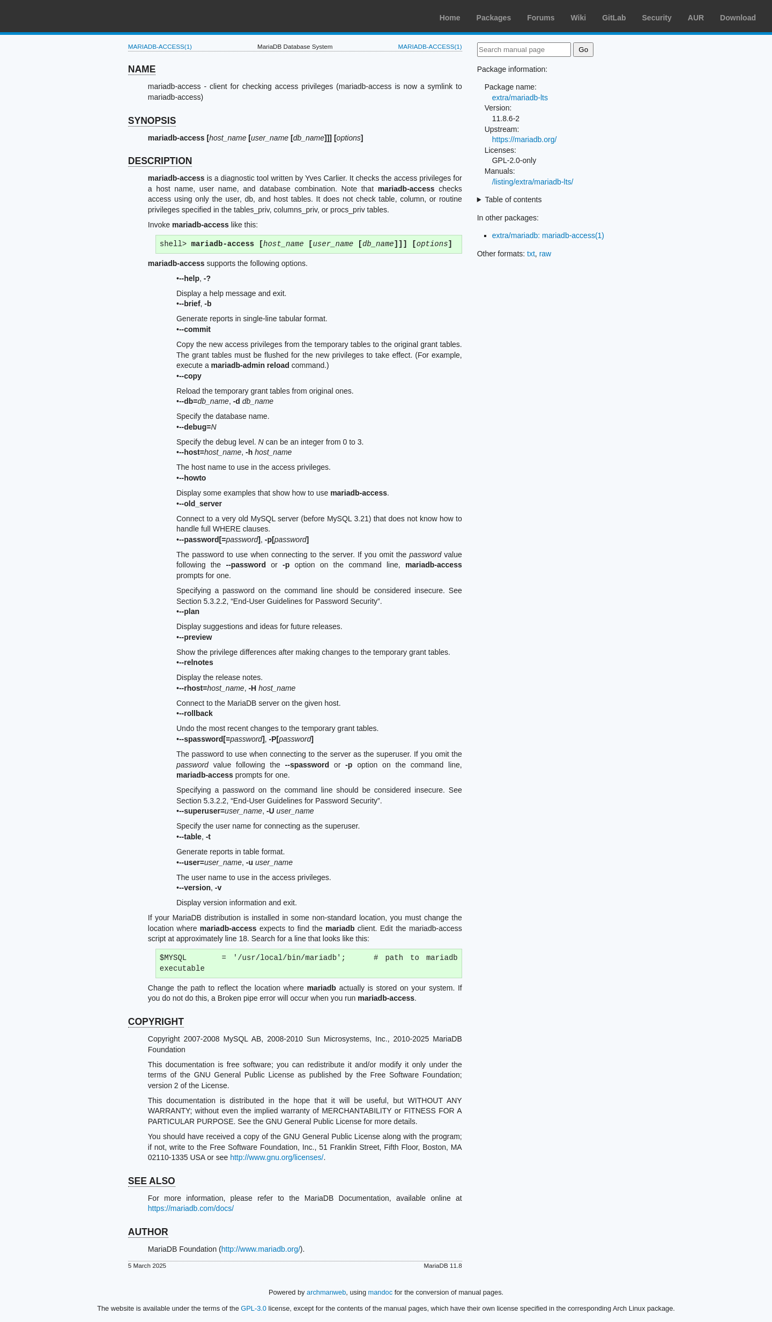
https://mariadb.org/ (524, 139)
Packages (494, 17)
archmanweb (326, 1292)
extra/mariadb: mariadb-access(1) (548, 235)
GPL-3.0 (253, 1308)
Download (738, 17)
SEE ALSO (151, 1181)
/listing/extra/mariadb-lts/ (533, 182)
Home (450, 17)
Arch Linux (59, 16)
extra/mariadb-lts (520, 97)
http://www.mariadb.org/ (260, 1249)
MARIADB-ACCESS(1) (160, 46)
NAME (142, 69)
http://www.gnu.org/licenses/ (276, 1157)
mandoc (380, 1292)
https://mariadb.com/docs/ (191, 1208)
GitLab (614, 17)
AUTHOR (148, 1232)
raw (545, 253)
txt (531, 253)
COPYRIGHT (156, 1021)
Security (657, 17)
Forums (540, 17)
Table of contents (513, 199)
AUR (696, 17)
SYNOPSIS (152, 120)
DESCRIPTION (160, 161)
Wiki (579, 17)
